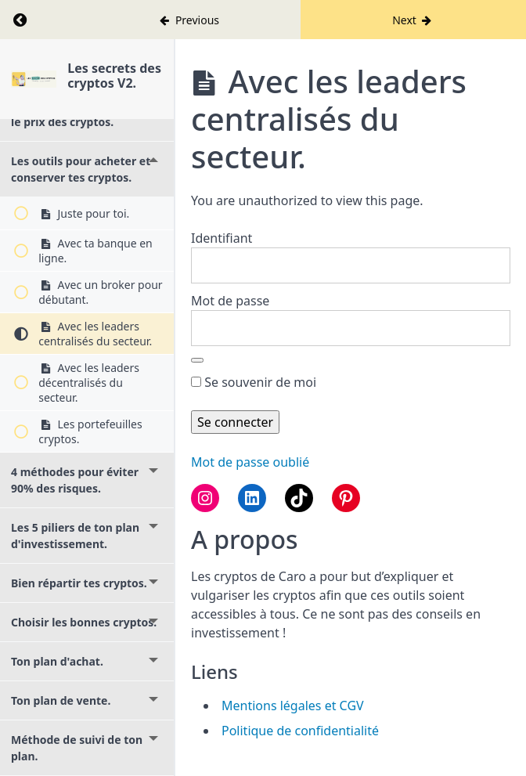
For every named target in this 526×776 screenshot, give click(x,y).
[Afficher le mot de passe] (197, 360)
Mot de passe (230, 300)
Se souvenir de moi (253, 382)
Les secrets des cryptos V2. (114, 76)
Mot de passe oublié (250, 462)
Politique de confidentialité (300, 730)
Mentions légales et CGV (293, 705)
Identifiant (221, 238)
